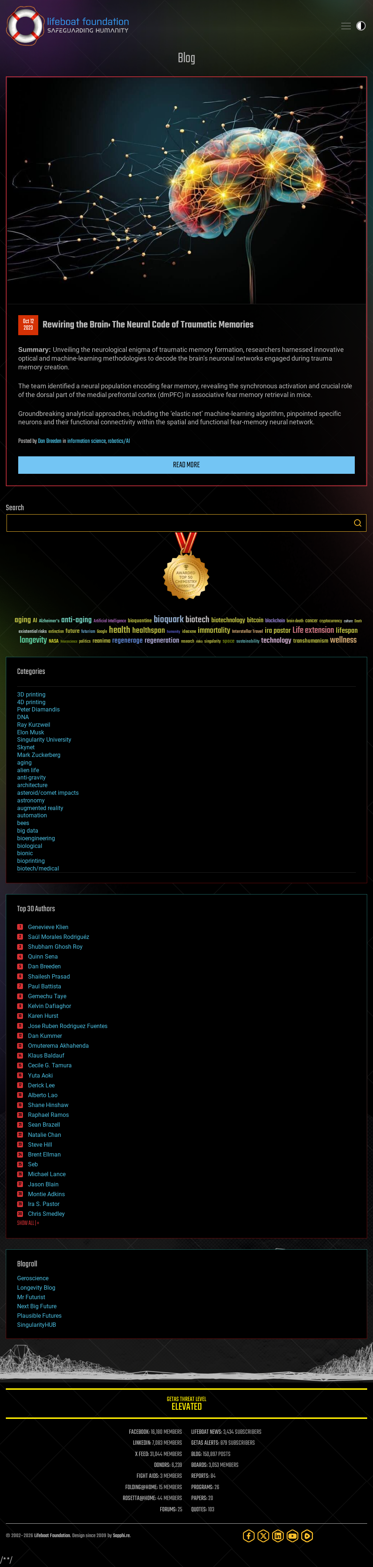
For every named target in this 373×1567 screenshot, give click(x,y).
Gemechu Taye (47, 996)
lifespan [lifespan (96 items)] (347, 631)
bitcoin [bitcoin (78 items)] (255, 620)
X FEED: (142, 1454)
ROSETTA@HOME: (139, 1498)
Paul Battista (44, 986)
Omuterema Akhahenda (58, 1045)
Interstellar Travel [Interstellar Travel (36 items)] (247, 632)
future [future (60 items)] (72, 631)
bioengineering (36, 838)
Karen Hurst (43, 1015)
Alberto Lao (43, 1095)
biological (29, 845)
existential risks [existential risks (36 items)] (33, 632)
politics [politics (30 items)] (85, 641)
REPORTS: (200, 1476)
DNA (23, 717)
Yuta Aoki (40, 1075)
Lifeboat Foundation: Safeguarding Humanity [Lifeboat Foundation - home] (168, 26)
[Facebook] (249, 1536)
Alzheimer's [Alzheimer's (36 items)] (49, 621)
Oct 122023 (28, 325)
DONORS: (162, 1465)
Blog (186, 58)
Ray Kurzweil (33, 724)
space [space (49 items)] (229, 641)
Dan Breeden (50, 441)
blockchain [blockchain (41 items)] (275, 621)
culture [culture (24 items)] (348, 621)
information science (86, 441)
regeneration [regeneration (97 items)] (162, 640)
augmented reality (40, 808)
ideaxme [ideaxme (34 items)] (189, 632)
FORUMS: (168, 1510)
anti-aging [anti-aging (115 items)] (76, 620)
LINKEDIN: (142, 1443)
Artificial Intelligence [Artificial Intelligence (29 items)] (110, 621)
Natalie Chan (44, 1134)
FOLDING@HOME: (141, 1487)
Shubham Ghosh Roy (55, 946)
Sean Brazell (44, 1124)
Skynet (26, 747)
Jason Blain (43, 1184)
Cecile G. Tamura (50, 1065)
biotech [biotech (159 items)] (197, 620)
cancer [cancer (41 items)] (311, 621)
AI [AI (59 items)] (35, 621)
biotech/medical (38, 868)
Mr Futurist (31, 1297)
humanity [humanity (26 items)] (173, 632)
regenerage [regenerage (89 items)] (127, 641)
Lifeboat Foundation (52, 1536)
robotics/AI (119, 441)
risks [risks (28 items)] (199, 641)
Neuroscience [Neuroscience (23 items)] (68, 642)
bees (23, 823)
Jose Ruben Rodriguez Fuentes (67, 1026)
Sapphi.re (121, 1536)
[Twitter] (263, 1536)
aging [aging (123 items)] (23, 620)
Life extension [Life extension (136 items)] (313, 630)
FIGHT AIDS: (148, 1476)
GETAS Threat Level (186, 1405)
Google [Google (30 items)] (102, 632)
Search (357, 523)
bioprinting (31, 860)
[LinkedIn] (278, 1536)
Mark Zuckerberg (38, 754)
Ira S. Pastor (43, 1204)
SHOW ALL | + (28, 1223)
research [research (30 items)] (187, 641)
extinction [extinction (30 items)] (56, 632)
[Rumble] (307, 1536)
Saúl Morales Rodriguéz (58, 936)
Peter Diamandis (38, 709)
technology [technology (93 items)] (276, 641)
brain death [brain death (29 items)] (295, 621)
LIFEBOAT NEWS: (206, 1432)
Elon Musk (30, 732)
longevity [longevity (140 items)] (33, 640)
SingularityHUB (36, 1324)
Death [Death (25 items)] (358, 621)
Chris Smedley (46, 1213)
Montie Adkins (46, 1194)
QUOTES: (199, 1510)
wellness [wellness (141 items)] (343, 640)
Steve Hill (40, 1144)
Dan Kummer (45, 1035)
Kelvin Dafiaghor (49, 1006)
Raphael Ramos (48, 1114)
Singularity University (44, 739)
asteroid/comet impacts (48, 792)
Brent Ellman (44, 1154)
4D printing (31, 702)
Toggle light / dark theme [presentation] (361, 26)
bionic (25, 853)
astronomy (31, 800)
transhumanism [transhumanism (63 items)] (310, 641)
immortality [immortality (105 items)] (214, 630)
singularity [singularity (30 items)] (212, 641)
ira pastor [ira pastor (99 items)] (278, 631)
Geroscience (32, 1278)
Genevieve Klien (48, 927)
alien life (28, 770)
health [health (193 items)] (119, 630)
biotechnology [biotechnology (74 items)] (228, 620)
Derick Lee (41, 1085)
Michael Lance (47, 1174)
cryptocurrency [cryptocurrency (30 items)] (330, 621)
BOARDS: (199, 1465)
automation (32, 815)
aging (24, 762)
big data (27, 830)
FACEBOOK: (139, 1432)
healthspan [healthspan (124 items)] (148, 630)
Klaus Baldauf (46, 1055)
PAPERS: (199, 1498)
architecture (32, 785)
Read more (186, 465)
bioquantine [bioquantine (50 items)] (140, 621)
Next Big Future (36, 1306)
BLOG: (196, 1454)
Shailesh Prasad (49, 976)
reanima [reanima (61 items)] (101, 641)
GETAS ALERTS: (205, 1443)
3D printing (31, 694)
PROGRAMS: (202, 1487)
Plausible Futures (39, 1315)
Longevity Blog (36, 1287)
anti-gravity (31, 777)
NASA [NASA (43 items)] (54, 641)
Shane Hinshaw (48, 1105)
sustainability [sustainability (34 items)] (247, 641)
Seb (33, 1164)
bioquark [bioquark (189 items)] (169, 620)
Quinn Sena (43, 956)
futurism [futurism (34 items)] (88, 632)
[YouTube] (292, 1536)
